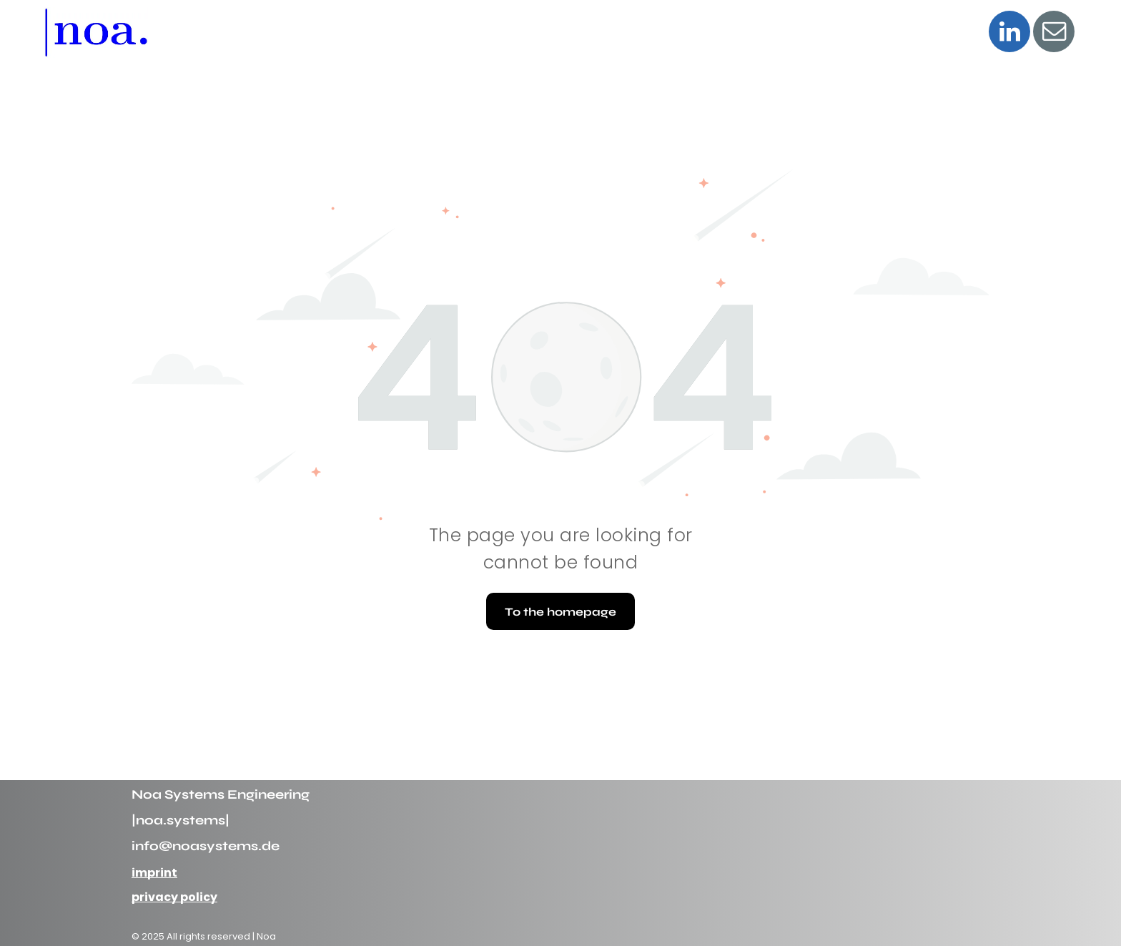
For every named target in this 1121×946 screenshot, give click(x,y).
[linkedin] (1009, 33)
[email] (1054, 33)
